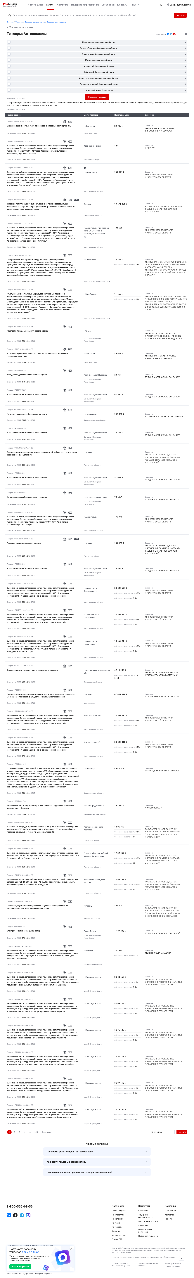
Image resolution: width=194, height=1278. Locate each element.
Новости (168, 1219)
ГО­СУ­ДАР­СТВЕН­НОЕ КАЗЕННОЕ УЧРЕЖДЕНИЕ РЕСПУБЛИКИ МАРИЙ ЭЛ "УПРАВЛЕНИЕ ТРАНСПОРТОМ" (163, 982)
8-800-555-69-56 (20, 1206)
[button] (161, 4)
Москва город (89, 703)
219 (36, 1132)
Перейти (182, 1132)
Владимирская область (93, 793)
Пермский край (90, 133)
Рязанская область (92, 918)
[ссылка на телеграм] (22, 1215)
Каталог (50, 5)
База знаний (108, 5)
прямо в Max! (30, 1252)
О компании (170, 1211)
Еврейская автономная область (97, 281)
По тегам (116, 1223)
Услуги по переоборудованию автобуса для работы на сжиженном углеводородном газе (37, 354)
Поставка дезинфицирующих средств (24, 543)
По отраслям (118, 1215)
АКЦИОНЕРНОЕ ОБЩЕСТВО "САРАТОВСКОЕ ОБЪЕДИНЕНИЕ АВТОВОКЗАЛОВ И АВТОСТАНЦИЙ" (164, 209)
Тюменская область (92, 465)
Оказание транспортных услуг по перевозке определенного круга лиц (39, 126)
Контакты (122, 5)
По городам (117, 1227)
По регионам (117, 1219)
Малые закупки (119, 1235)
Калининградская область (95, 420)
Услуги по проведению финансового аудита (27, 414)
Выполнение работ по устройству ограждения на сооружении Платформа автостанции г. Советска (40, 806)
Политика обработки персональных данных (121, 1265)
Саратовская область (92, 215)
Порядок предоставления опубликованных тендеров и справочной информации (144, 1257)
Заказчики (117, 1231)
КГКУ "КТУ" (150, 148)
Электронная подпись (148, 1221)
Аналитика (62, 5)
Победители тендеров (148, 1236)
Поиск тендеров (35, 5)
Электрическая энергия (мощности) (23, 931)
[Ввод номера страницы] (169, 1132)
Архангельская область (93, 192)
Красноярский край (92, 160)
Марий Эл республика (93, 991)
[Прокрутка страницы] (181, 1258)
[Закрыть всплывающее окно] (70, 1249)
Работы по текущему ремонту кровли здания (27, 331)
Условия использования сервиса (148, 1265)
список (177, 1266)
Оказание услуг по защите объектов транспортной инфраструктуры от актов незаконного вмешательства (42, 453)
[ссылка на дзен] (15, 1215)
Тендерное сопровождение (85, 5)
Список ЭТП (117, 1239)
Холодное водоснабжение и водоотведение (27, 375)
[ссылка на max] (28, 1215)
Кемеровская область (93, 682)
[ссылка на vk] (9, 1215)
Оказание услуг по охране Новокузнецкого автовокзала (32, 670)
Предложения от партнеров (145, 1230)
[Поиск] (10, 15)
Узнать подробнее (20, 1266)
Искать (180, 15)
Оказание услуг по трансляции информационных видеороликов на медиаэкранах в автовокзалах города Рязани (37, 907)
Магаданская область (93, 965)
